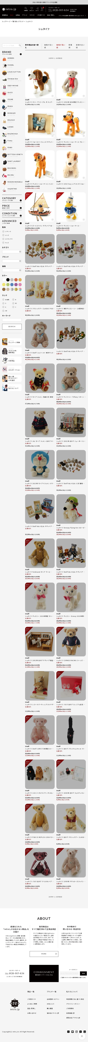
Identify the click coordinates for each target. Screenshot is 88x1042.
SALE (11, 15)
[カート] (42, 9)
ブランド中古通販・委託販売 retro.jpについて (71, 15)
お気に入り (50, 1004)
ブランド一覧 (51, 991)
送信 (83, 973)
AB (6, 311)
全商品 (18, 15)
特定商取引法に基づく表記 (75, 999)
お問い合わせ (31, 1013)
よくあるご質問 (32, 1004)
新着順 (70, 46)
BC (16, 303)
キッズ (7, 243)
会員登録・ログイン (53, 999)
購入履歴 (50, 1008)
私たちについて (72, 991)
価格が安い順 (48, 46)
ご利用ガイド (41, 15)
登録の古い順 (80, 46)
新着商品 (5, 15)
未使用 (7, 299)
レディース (8, 231)
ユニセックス (9, 239)
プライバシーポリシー (73, 1004)
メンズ (7, 235)
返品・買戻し (51, 15)
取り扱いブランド (18, 21)
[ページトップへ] (81, 1036)
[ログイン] (37, 9)
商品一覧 (30, 991)
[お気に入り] (31, 9)
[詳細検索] (26, 9)
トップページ (6, 21)
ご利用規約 (70, 1008)
